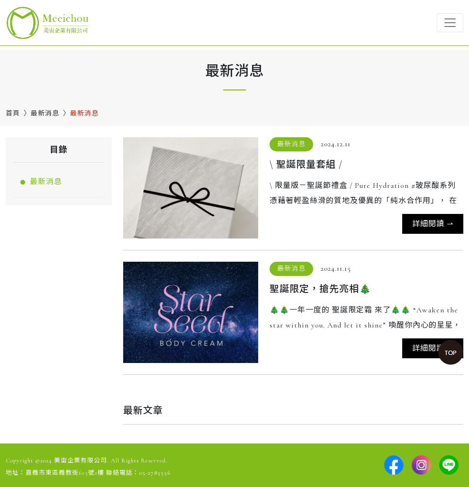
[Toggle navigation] (450, 22)
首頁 (13, 113)
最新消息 (45, 113)
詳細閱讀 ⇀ (432, 224)
